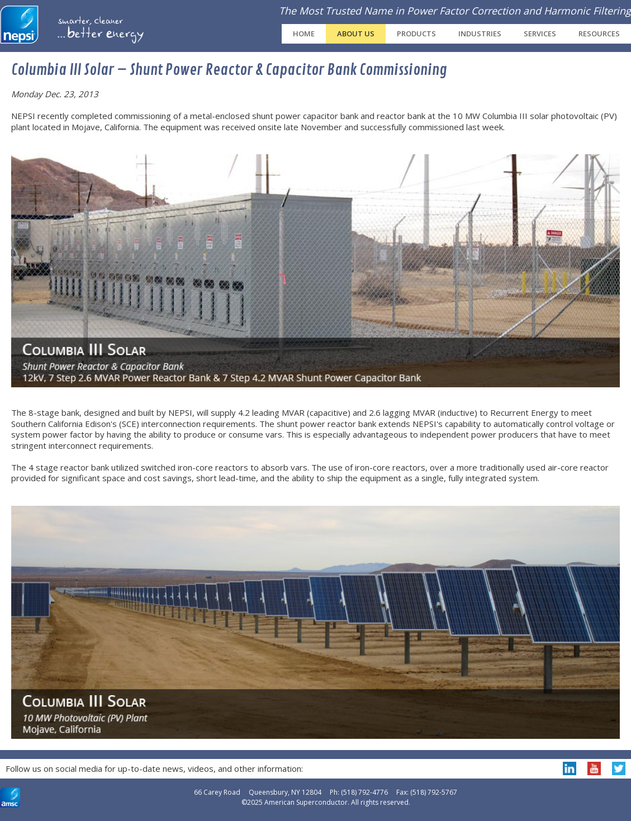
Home (304, 34)
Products (416, 34)
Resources (599, 34)
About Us (355, 34)
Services (540, 34)
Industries (479, 34)
